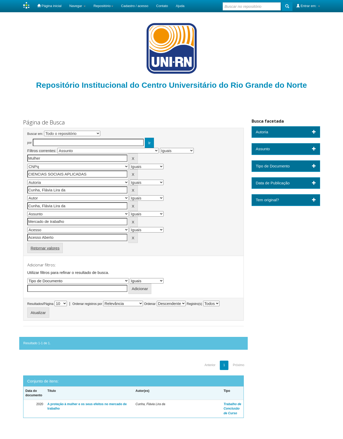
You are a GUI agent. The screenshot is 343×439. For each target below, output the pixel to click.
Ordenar (149, 304)
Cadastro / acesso (134, 6)
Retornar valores (45, 248)
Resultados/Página (40, 304)
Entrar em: (308, 6)
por (29, 143)
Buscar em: (35, 134)
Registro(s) (194, 304)
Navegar (77, 6)
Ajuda (180, 6)
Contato (162, 6)
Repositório (103, 6)
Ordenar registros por (87, 304)
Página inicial (49, 6)
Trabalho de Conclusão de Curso (232, 408)
